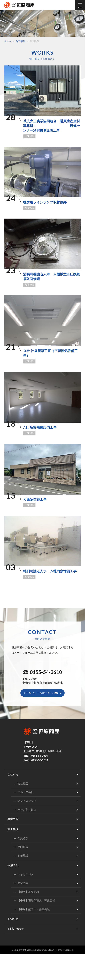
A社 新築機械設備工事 (40, 427)
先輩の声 (23, 883)
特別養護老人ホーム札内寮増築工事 (50, 571)
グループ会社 (26, 792)
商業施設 (23, 855)
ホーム (7, 41)
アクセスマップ (27, 800)
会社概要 (23, 783)
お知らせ (13, 918)
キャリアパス (26, 874)
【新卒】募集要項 (28, 891)
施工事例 (20, 41)
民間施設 (29, 136)
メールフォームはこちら (38, 692)
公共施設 (23, 838)
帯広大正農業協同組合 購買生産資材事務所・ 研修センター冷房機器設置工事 (51, 125)
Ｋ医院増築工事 (35, 499)
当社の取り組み (27, 809)
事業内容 (13, 819)
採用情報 (13, 865)
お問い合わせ (16, 928)
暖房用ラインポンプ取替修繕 (45, 202)
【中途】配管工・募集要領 (34, 909)
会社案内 (13, 774)
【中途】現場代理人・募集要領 (36, 900)
